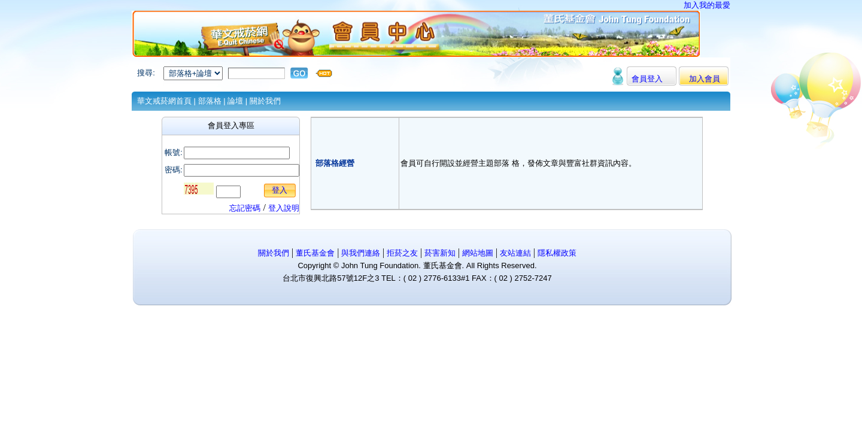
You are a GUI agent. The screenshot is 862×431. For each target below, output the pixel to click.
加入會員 (704, 78)
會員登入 (647, 78)
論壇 (235, 100)
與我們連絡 (359, 252)
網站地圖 (479, 252)
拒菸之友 (401, 252)
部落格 (209, 100)
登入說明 (283, 208)
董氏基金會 (315, 252)
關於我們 (265, 100)
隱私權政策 (557, 252)
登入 (279, 190)
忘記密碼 (244, 208)
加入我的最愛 (707, 5)
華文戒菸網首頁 (164, 100)
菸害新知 (440, 252)
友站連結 (516, 252)
